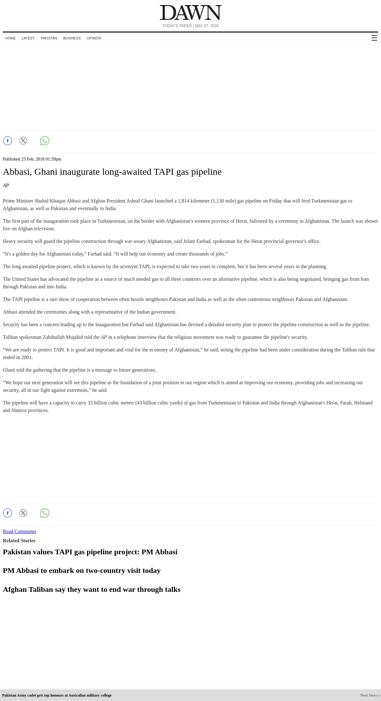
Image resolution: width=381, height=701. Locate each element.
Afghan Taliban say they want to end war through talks (92, 589)
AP (6, 185)
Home (10, 38)
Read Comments (19, 531)
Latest (28, 38)
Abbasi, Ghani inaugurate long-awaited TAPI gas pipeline (112, 171)
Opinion (94, 38)
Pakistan (49, 38)
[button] (7, 140)
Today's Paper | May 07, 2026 (190, 26)
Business (72, 38)
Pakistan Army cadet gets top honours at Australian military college (57, 695)
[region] (190, 86)
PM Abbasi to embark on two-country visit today (82, 570)
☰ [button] (374, 38)
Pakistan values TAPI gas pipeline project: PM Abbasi (90, 552)
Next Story (369, 695)
